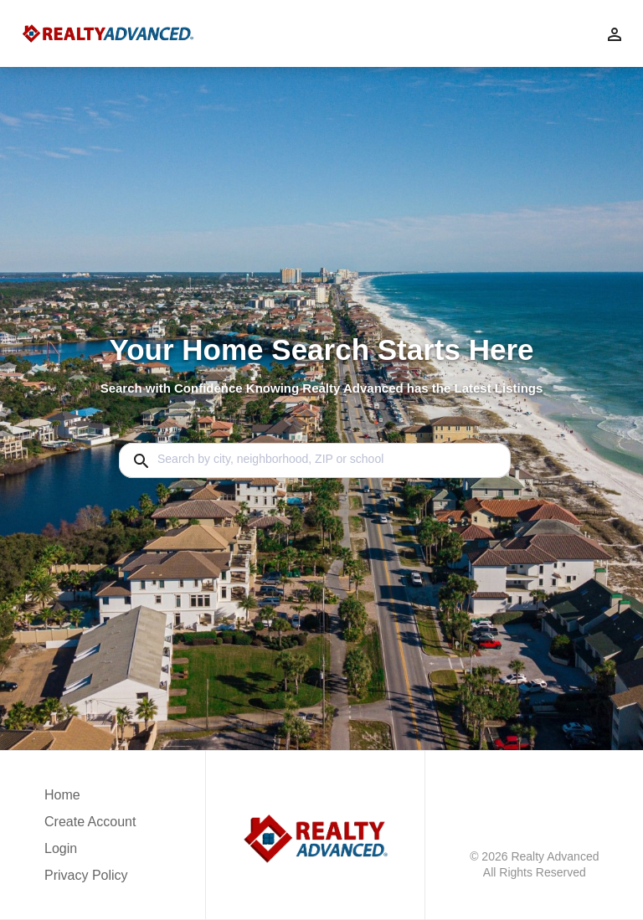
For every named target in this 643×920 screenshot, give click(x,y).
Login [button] (60, 848)
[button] (90, 853)
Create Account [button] (90, 822)
